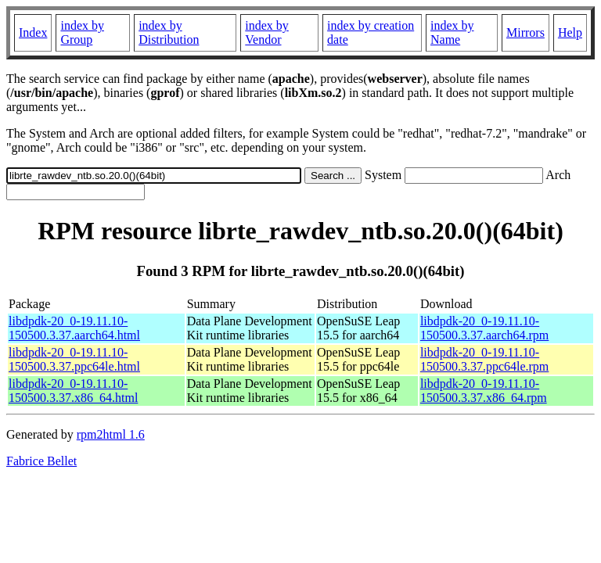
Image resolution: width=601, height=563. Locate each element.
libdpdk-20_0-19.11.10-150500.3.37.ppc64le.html (74, 359)
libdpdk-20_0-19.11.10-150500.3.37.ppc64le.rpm (484, 359)
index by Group (82, 32)
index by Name (452, 32)
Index (33, 32)
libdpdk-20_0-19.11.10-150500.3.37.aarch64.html (74, 328)
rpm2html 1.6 (111, 434)
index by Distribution (169, 32)
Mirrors (525, 32)
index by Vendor (267, 32)
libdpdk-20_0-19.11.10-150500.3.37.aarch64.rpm (484, 328)
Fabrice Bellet (41, 461)
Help (570, 32)
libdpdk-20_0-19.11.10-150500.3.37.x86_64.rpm (483, 390)
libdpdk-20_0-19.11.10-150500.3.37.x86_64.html (73, 390)
